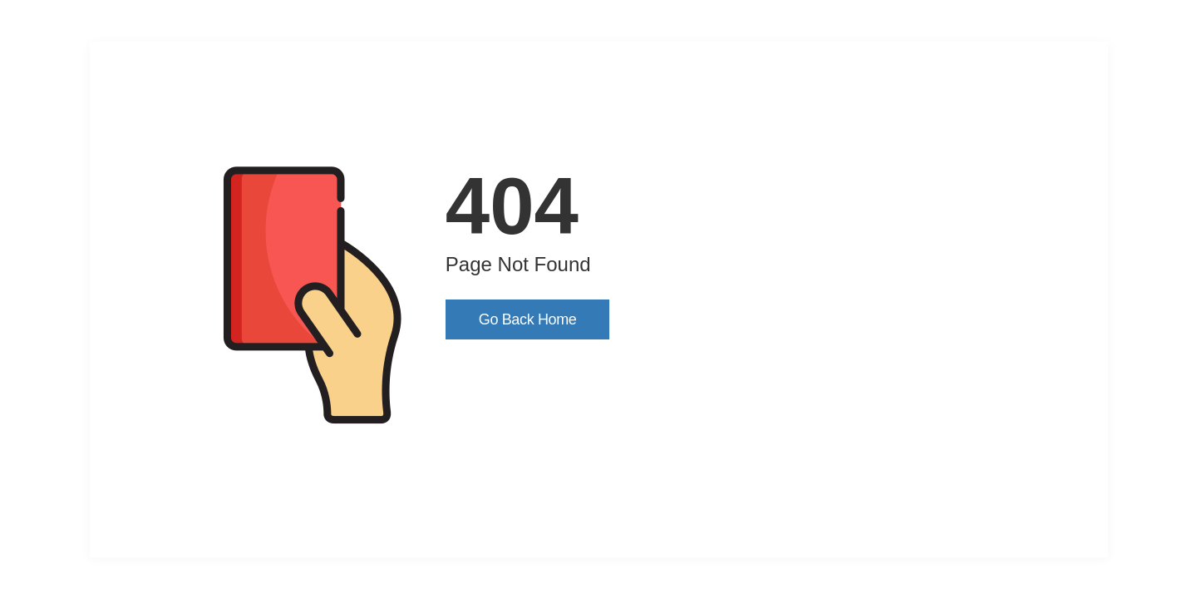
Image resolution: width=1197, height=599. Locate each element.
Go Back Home (528, 319)
